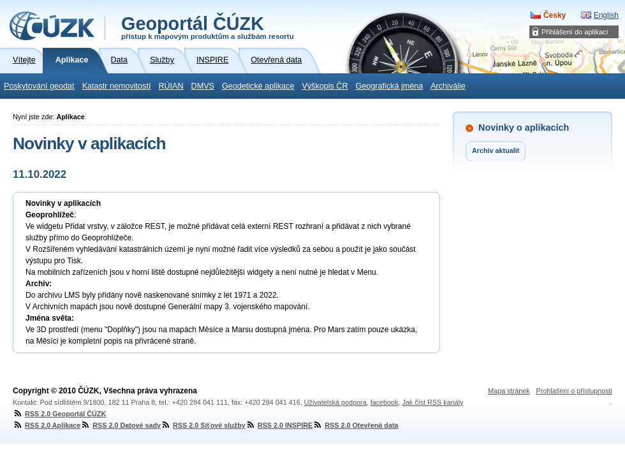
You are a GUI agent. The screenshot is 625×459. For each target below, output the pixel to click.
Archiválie (448, 86)
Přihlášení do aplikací (574, 32)
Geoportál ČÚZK (207, 26)
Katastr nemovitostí (116, 86)
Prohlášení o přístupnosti (574, 391)
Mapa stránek (508, 391)
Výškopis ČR (325, 86)
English (606, 15)
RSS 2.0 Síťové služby (203, 425)
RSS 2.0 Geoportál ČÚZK (59, 414)
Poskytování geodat (39, 86)
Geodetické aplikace (258, 86)
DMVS (202, 86)
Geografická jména (389, 86)
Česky (554, 15)
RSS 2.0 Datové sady (120, 425)
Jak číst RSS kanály (432, 402)
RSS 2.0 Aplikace (46, 425)
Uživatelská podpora (335, 402)
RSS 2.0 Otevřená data (355, 425)
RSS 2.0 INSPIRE (279, 425)
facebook (385, 402)
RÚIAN (170, 86)
